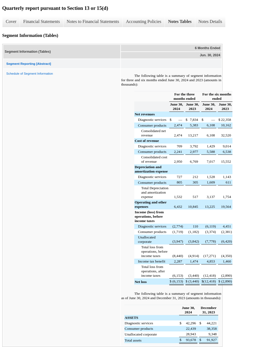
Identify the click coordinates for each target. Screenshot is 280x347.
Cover (11, 21)
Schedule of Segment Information (29, 73)
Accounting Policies (143, 21)
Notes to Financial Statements (93, 21)
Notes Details (210, 21)
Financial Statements (41, 21)
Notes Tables (180, 21)
